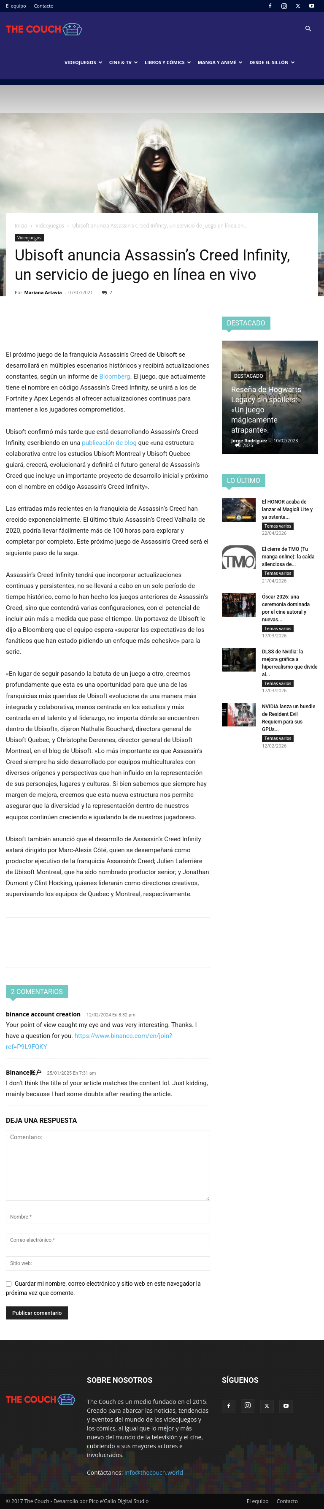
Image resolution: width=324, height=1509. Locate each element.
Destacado (248, 376)
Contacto (43, 6)
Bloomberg (114, 376)
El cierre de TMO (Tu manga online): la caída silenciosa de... (288, 558)
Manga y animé (220, 62)
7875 (248, 445)
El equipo (16, 6)
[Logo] (44, 29)
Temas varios (278, 526)
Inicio (21, 225)
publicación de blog (109, 443)
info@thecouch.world (153, 1472)
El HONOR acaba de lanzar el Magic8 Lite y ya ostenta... (287, 509)
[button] (308, 29)
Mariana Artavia (43, 292)
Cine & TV (123, 62)
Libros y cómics (168, 62)
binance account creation (43, 1014)
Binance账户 (23, 1072)
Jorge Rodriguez (249, 440)
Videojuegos (84, 62)
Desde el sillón (272, 62)
